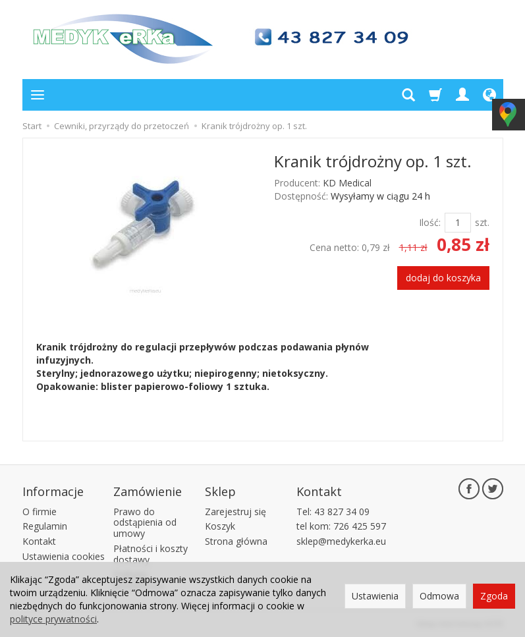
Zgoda (494, 596)
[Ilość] (458, 223)
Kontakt (39, 541)
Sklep (220, 491)
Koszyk (220, 526)
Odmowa (439, 596)
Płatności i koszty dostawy (150, 554)
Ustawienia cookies (63, 556)
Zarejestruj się (235, 511)
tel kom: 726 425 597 (341, 526)
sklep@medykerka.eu (341, 541)
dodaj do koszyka (443, 277)
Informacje (53, 491)
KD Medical (347, 183)
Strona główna (236, 541)
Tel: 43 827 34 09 (333, 511)
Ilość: (430, 222)
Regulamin (44, 526)
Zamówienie (147, 491)
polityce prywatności (53, 619)
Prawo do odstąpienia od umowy (145, 522)
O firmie (39, 511)
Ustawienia (375, 596)
